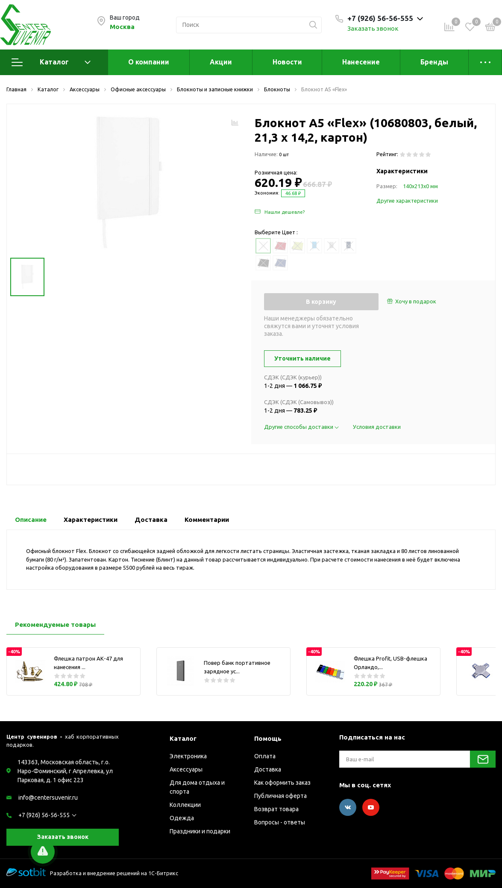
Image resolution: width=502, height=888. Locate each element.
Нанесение (361, 62)
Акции (221, 62)
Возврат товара (276, 809)
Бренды (434, 62)
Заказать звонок (373, 28)
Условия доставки (377, 427)
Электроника (188, 756)
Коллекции (185, 804)
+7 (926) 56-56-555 (44, 815)
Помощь (268, 738)
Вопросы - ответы (279, 822)
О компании (148, 62)
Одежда (182, 818)
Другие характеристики (407, 201)
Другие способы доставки (302, 427)
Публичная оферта (280, 795)
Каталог (51, 62)
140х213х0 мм (420, 186)
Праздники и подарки (200, 831)
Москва (122, 26)
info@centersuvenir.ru (48, 797)
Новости (287, 62)
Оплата (265, 756)
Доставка (267, 769)
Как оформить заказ (282, 782)
